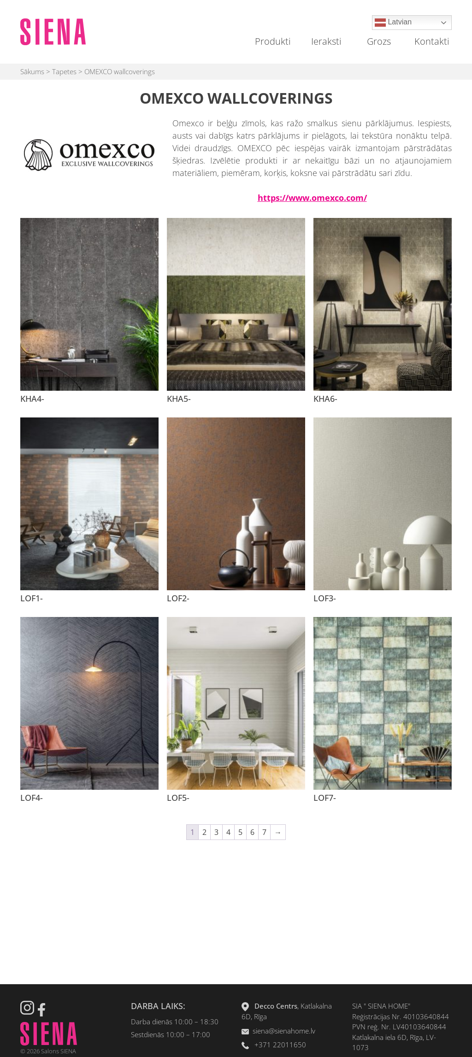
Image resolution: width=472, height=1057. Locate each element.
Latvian (393, 22)
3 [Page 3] (216, 832)
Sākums (32, 71)
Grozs (379, 41)
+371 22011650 (280, 1044)
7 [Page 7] (264, 832)
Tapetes (64, 71)
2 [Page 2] (204, 832)
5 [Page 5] (240, 832)
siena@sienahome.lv (284, 1030)
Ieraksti (326, 41)
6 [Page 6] (252, 832)
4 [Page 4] (228, 832)
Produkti (273, 41)
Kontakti (431, 41)
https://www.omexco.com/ (312, 197)
